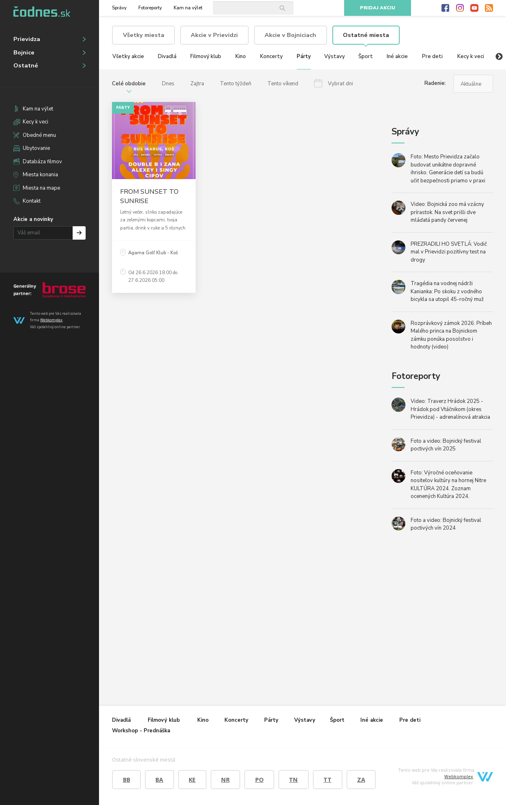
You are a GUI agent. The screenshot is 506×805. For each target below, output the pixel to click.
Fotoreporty (150, 8)
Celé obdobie (129, 83)
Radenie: (435, 83)
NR (225, 779)
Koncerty (271, 56)
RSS (489, 8)
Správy (119, 8)
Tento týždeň (235, 83)
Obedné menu (39, 135)
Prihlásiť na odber (79, 233)
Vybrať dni (340, 83)
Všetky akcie (128, 56)
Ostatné (25, 65)
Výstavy (334, 56)
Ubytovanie (36, 148)
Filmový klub (205, 56)
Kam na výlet (38, 109)
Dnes (168, 83)
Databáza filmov (42, 161)
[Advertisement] (164, 538)
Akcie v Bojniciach (290, 35)
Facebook (445, 8)
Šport (365, 56)
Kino (240, 56)
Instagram (460, 8)
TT (327, 779)
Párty (304, 56)
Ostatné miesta (366, 35)
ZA (361, 779)
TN (293, 779)
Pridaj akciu (377, 8)
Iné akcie (397, 56)
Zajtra (197, 83)
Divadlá (167, 56)
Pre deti (432, 56)
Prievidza (26, 39)
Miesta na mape (41, 188)
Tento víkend (282, 83)
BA (159, 779)
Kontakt (32, 201)
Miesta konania (40, 174)
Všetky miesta (143, 35)
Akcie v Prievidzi (214, 35)
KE (192, 779)
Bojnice (23, 52)
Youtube (474, 8)
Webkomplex (51, 319)
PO (259, 779)
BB (126, 779)
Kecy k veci (35, 122)
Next (499, 57)
